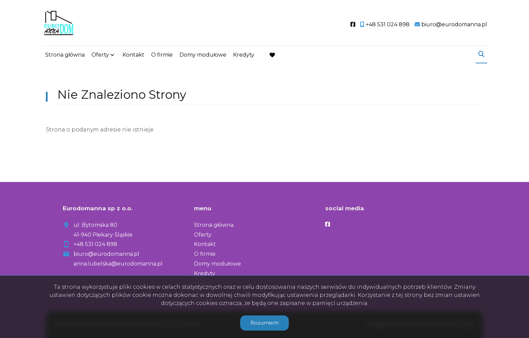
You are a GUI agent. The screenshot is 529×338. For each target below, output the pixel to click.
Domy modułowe (202, 55)
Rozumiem (264, 322)
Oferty (100, 55)
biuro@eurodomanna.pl (106, 254)
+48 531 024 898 (95, 244)
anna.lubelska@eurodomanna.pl (118, 263)
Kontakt (133, 55)
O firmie (162, 55)
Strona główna (65, 55)
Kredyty (243, 55)
